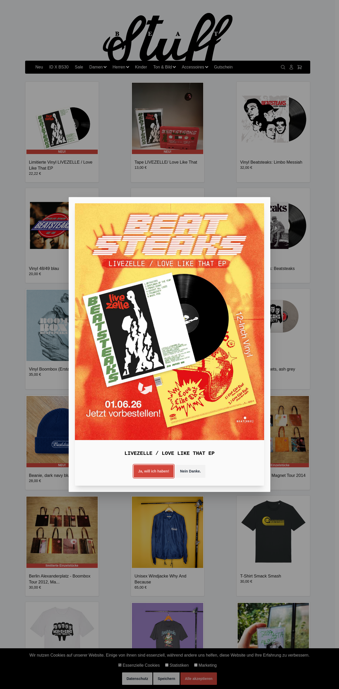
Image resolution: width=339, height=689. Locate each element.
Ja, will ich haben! (153, 471)
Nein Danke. (190, 471)
